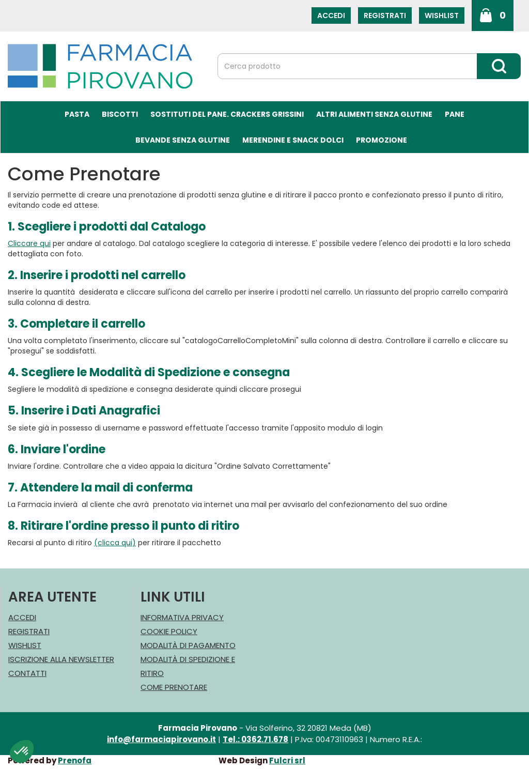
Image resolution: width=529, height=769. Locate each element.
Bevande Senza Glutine (182, 140)
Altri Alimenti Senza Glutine (374, 114)
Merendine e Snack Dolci (293, 140)
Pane (454, 114)
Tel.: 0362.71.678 (255, 739)
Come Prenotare (174, 687)
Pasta (77, 114)
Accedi (331, 15)
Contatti (27, 673)
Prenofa (74, 760)
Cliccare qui (29, 243)
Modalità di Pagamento (188, 645)
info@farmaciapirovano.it (161, 739)
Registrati (385, 15)
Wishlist (442, 15)
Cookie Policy (169, 631)
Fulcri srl (287, 760)
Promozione (381, 140)
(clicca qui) (115, 542)
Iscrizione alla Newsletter (61, 659)
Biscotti (120, 114)
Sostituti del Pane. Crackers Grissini (227, 114)
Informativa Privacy (182, 617)
